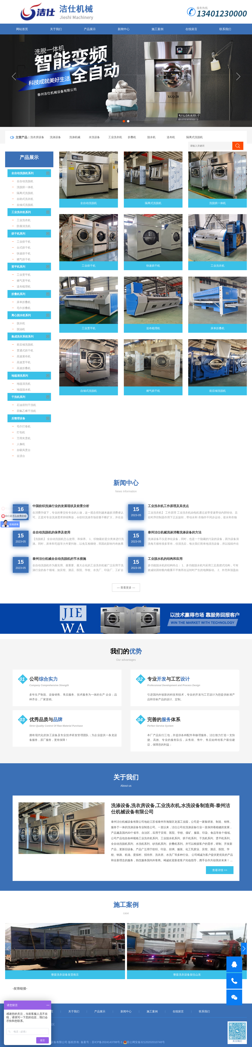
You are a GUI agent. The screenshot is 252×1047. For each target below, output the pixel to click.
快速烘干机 (153, 265)
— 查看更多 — (126, 587)
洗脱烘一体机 (217, 203)
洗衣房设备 (37, 137)
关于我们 (56, 29)
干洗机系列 (18, 396)
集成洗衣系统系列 (22, 336)
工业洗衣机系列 (21, 212)
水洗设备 (94, 137)
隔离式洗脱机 (194, 137)
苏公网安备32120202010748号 (146, 1042)
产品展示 (90, 29)
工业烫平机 (88, 328)
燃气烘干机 (153, 390)
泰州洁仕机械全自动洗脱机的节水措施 (59, 558)
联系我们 (225, 29)
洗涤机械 (74, 137)
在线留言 (191, 29)
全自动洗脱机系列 (22, 173)
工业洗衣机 (115, 137)
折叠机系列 (18, 294)
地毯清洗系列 (19, 375)
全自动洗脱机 (88, 203)
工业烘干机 (88, 265)
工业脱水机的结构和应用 (165, 558)
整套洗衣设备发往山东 (95, 974)
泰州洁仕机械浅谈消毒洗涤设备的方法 (174, 532)
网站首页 (22, 29)
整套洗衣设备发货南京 (33, 974)
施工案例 (157, 29)
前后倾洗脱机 (217, 390)
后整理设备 (18, 418)
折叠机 (132, 137)
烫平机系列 (18, 266)
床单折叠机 (217, 328)
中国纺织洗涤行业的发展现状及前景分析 (60, 506)
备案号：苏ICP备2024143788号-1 (101, 1042)
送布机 (171, 137)
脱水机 (151, 137)
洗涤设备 (55, 137)
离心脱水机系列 (21, 315)
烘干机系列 (18, 233)
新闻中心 (124, 29)
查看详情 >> (219, 870)
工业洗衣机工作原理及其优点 (168, 506)
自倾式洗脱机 (88, 390)
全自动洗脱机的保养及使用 (51, 532)
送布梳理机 (153, 328)
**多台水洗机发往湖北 (219, 974)
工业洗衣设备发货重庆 (157, 974)
